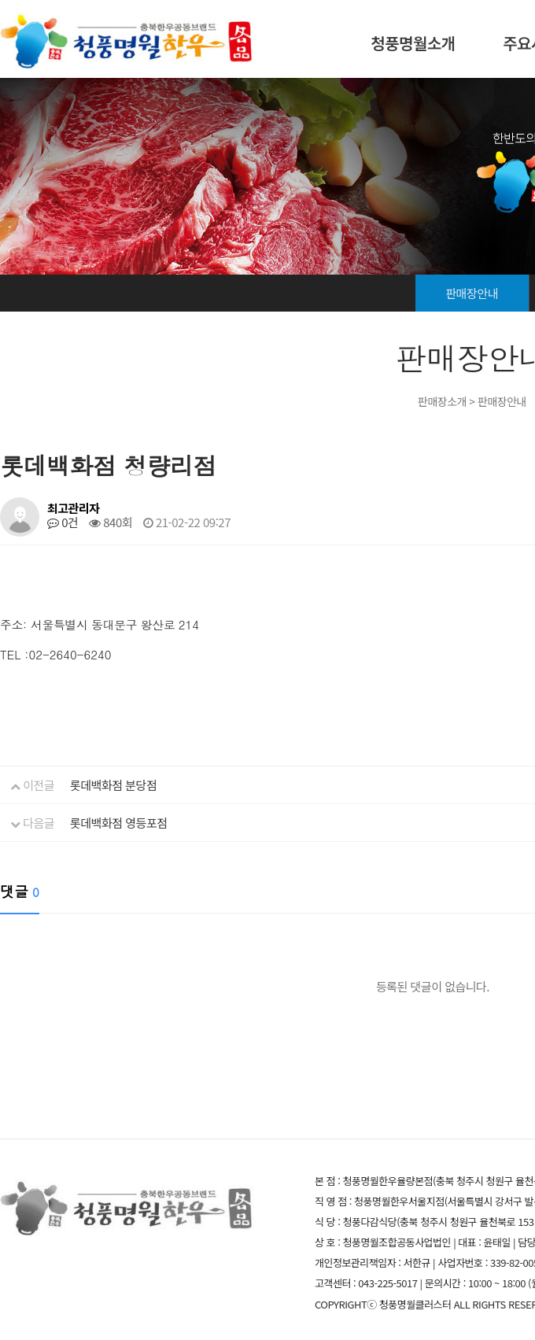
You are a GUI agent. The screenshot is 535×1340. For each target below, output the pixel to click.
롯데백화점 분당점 (113, 785)
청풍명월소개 (413, 42)
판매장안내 (471, 293)
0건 (62, 522)
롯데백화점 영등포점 (118, 822)
